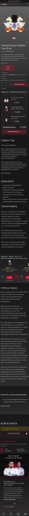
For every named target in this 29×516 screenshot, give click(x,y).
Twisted (12, 145)
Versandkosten (12, 74)
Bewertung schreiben (17, 433)
